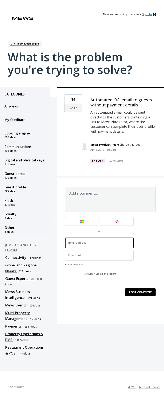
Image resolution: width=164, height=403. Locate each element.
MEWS (132, 387)
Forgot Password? (75, 264)
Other (9, 227)
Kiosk (8, 200)
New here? (99, 273)
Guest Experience (20, 278)
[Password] (99, 255)
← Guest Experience (24, 44)
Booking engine (17, 133)
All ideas (11, 106)
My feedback (15, 119)
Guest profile (15, 187)
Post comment (140, 292)
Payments (14, 326)
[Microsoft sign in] (82, 221)
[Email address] (99, 243)
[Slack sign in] (117, 221)
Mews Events (16, 305)
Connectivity (16, 257)
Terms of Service (149, 387)
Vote (73, 108)
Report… (112, 150)
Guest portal (15, 173)
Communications (18, 146)
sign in (147, 14)
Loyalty (10, 214)
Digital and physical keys (24, 160)
